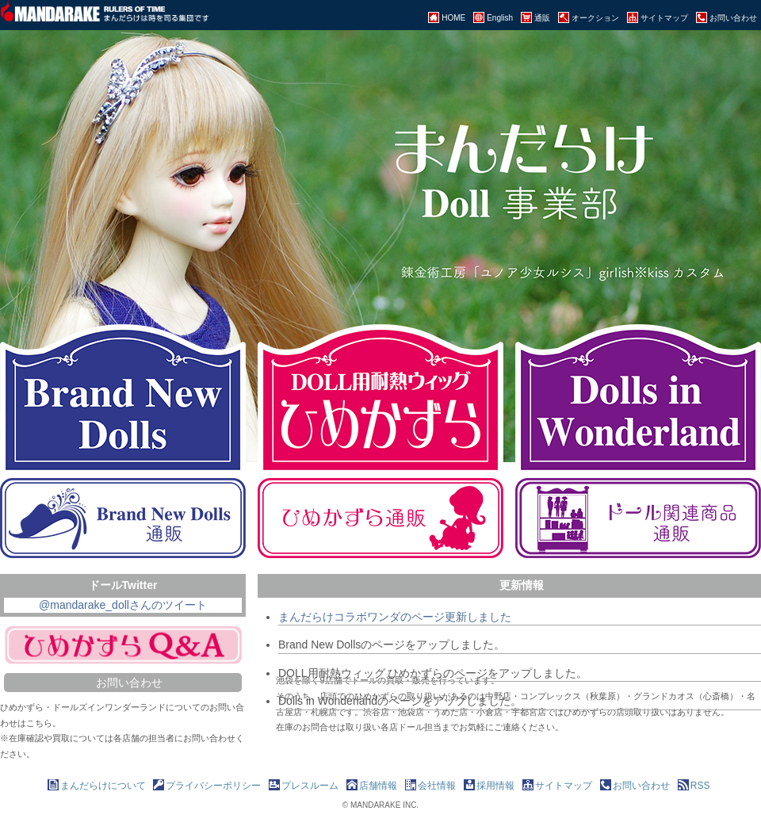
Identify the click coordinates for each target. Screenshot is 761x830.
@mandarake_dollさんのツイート (123, 605)
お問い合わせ (129, 682)
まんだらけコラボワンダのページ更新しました (394, 616)
